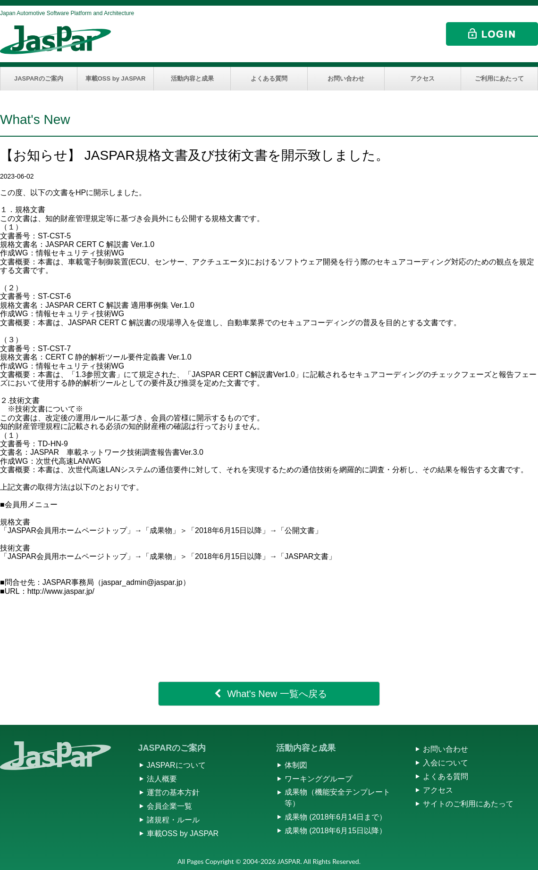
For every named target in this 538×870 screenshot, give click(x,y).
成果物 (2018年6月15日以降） (336, 831)
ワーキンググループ (319, 779)
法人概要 (162, 779)
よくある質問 (269, 78)
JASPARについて (176, 765)
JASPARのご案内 (38, 78)
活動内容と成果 (192, 78)
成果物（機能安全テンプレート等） (337, 797)
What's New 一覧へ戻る (277, 694)
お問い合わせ (346, 78)
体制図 (296, 765)
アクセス (422, 78)
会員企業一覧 (169, 806)
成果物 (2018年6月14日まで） (336, 817)
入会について (445, 763)
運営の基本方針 (173, 792)
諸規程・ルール (173, 820)
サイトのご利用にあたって (468, 804)
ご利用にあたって (499, 78)
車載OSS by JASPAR (115, 78)
